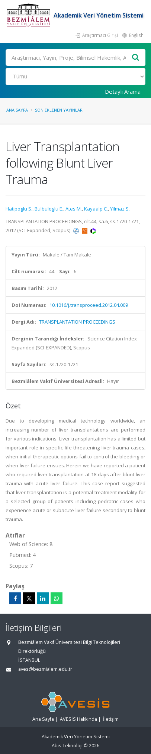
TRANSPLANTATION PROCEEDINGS (77, 321)
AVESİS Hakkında (78, 719)
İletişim (111, 719)
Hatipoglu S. (19, 208)
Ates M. (73, 208)
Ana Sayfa (17, 110)
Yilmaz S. (120, 208)
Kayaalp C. (96, 208)
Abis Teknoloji (67, 745)
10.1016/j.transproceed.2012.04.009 (88, 305)
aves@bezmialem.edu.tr (45, 669)
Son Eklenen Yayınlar (59, 110)
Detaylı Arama (123, 91)
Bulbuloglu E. (49, 208)
